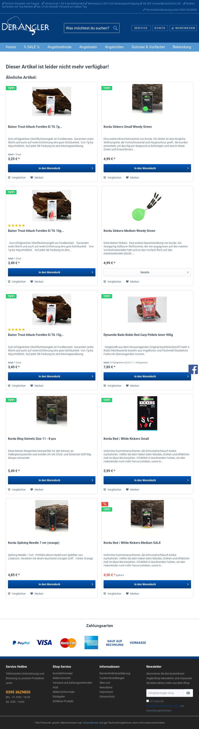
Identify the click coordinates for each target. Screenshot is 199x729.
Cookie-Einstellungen (112, 678)
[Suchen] (115, 28)
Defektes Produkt (63, 701)
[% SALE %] (32, 47)
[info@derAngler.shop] (165, 693)
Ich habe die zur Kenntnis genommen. (165, 706)
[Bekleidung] (182, 47)
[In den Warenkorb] (51, 168)
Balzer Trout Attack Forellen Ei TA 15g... (36, 335)
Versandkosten (91, 722)
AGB (55, 687)
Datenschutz (107, 696)
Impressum (106, 691)
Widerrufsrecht (62, 678)
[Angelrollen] (114, 47)
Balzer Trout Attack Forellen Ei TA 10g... (36, 231)
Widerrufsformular (64, 691)
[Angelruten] (88, 47)
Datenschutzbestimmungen (163, 705)
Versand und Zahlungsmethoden (72, 682)
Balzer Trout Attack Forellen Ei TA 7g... (35, 127)
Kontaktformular (63, 673)
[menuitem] (92, 29)
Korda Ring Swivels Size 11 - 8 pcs (32, 439)
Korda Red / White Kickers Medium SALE (132, 543)
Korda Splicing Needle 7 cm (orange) (33, 543)
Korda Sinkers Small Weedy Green (128, 127)
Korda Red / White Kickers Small (126, 439)
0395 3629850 (18, 692)
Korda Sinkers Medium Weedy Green (129, 231)
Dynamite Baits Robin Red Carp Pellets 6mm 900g (138, 335)
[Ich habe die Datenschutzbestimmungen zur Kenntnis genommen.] (147, 701)
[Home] (11, 47)
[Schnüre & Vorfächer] (148, 47)
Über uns (105, 682)
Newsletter (106, 687)
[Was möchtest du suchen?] (92, 28)
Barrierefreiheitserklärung (115, 673)
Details (165, 271)
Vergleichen (17, 177)
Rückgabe (59, 696)
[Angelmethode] (59, 47)
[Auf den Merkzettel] (37, 177)
